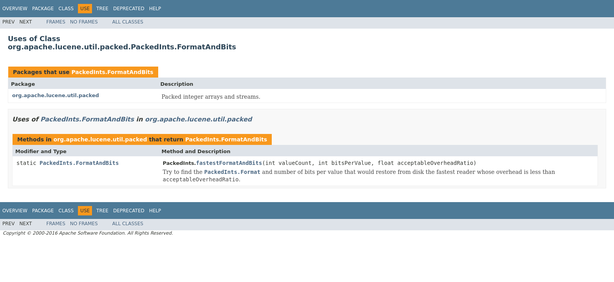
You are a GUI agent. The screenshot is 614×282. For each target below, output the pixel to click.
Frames (55, 22)
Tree (102, 8)
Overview (14, 8)
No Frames (84, 22)
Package (43, 8)
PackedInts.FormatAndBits (112, 72)
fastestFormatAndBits (229, 163)
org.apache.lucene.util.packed (55, 95)
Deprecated (128, 8)
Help (155, 8)
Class (66, 8)
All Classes (127, 22)
